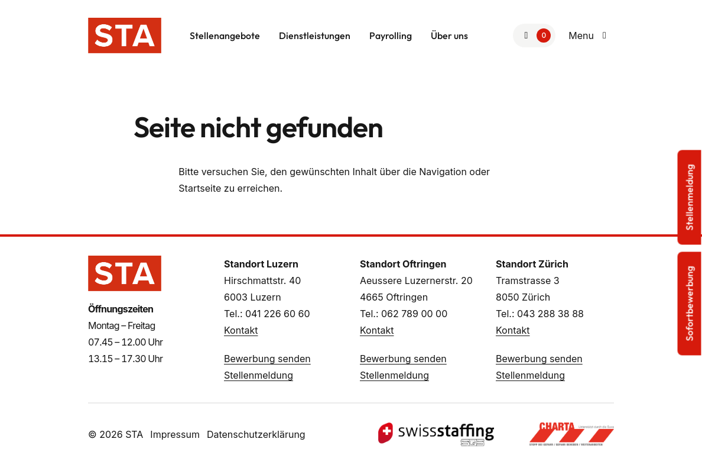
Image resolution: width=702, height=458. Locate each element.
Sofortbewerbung (690, 303)
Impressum (175, 434)
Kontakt (241, 330)
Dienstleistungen (314, 35)
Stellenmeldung (258, 375)
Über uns (449, 35)
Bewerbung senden (267, 359)
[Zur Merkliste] (534, 35)
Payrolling (390, 35)
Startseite (199, 188)
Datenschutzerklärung (256, 434)
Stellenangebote (225, 35)
